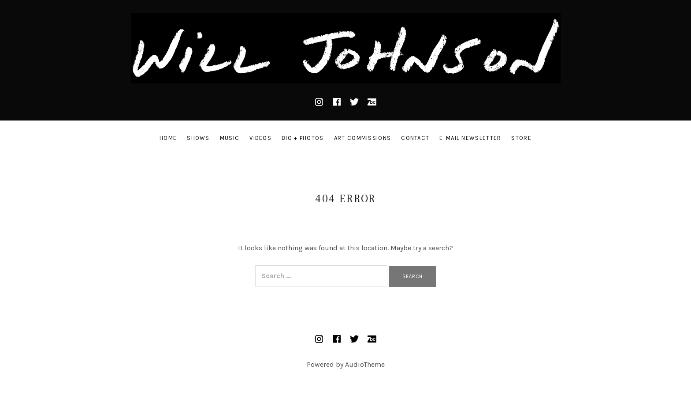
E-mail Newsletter (470, 138)
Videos (260, 138)
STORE (521, 138)
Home (168, 138)
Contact (415, 138)
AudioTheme (365, 364)
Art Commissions (362, 138)
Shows (198, 138)
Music (230, 138)
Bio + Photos (303, 138)
